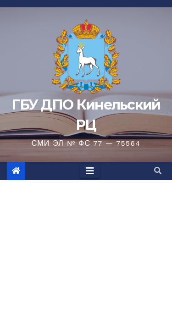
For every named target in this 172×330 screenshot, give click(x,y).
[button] (157, 170)
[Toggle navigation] (90, 171)
